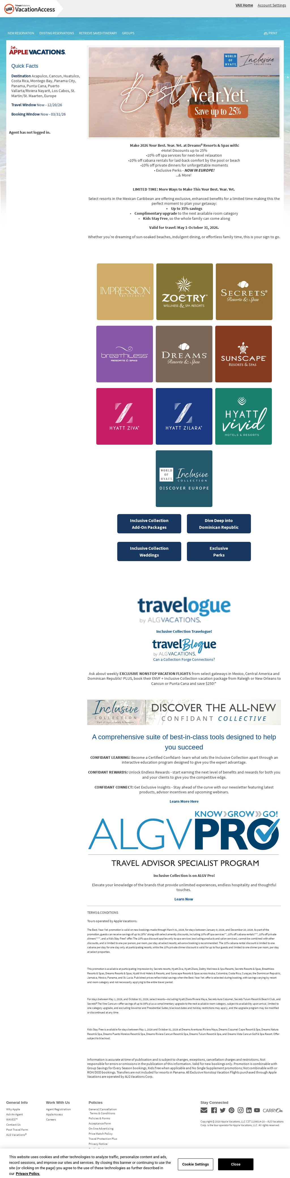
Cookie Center (97, 1149)
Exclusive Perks (219, 551)
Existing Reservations (56, 33)
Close (236, 1167)
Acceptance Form (100, 1123)
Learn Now (183, 899)
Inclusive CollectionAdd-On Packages (149, 523)
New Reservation (21, 33)
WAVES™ (12, 1119)
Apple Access (54, 1114)
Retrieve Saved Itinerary (98, 33)
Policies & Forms (99, 1118)
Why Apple (13, 1109)
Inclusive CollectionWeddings (149, 551)
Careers (51, 1119)
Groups (128, 33)
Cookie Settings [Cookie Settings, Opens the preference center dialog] (195, 1167)
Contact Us (13, 1124)
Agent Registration (58, 1109)
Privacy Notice (98, 1144)
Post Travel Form (17, 1130)
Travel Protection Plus (103, 1139)
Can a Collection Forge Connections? (184, 659)
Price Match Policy (100, 1134)
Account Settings (272, 5)
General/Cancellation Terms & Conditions (103, 1111)
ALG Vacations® (16, 1135)
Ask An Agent (14, 1114)
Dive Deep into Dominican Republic (218, 523)
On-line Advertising (101, 1128)
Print (272, 33)
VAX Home (244, 5)
